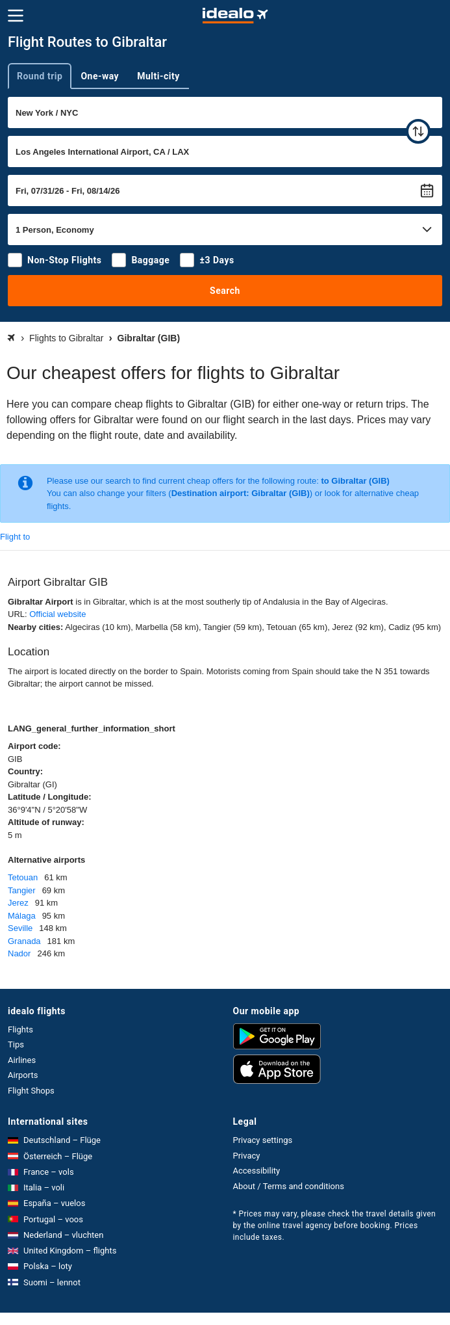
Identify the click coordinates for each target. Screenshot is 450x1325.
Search (225, 290)
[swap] (418, 131)
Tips (16, 1044)
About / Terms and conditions (288, 1186)
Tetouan (23, 877)
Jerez (18, 903)
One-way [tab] (100, 76)
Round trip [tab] (39, 76)
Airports (23, 1075)
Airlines (22, 1060)
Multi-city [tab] (158, 76)
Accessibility (257, 1170)
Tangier (22, 890)
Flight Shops (31, 1090)
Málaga (22, 916)
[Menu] (16, 16)
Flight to (15, 537)
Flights (20, 1029)
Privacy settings (263, 1140)
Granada (24, 941)
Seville (20, 928)
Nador (19, 953)
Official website (57, 614)
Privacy (246, 1156)
